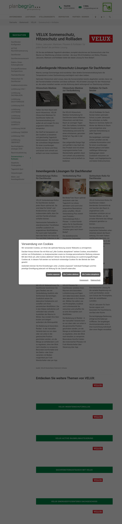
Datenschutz (95, 280)
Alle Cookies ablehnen (71, 274)
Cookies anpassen (53, 274)
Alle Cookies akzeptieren (90, 274)
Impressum (84, 280)
